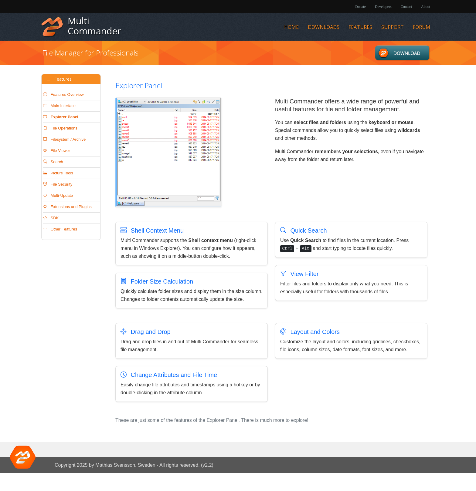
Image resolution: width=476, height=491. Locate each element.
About (425, 7)
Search (53, 162)
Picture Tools (58, 173)
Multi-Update (58, 195)
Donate (360, 7)
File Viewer (56, 150)
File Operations (60, 128)
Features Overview (63, 94)
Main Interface (59, 105)
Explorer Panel (60, 117)
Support (392, 27)
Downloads (323, 27)
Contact (406, 7)
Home (291, 27)
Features (360, 27)
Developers (383, 7)
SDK (51, 218)
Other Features (60, 229)
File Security (57, 184)
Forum (421, 27)
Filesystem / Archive (64, 139)
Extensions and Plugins (67, 206)
